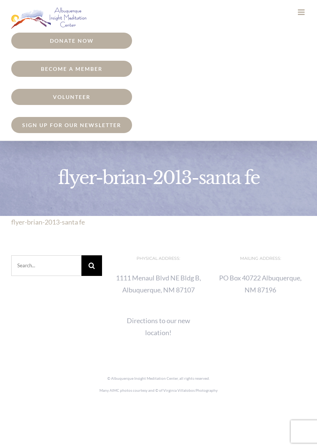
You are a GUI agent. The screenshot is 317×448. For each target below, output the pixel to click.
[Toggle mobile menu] (302, 12)
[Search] (91, 265)
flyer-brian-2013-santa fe (48, 222)
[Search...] (46, 265)
